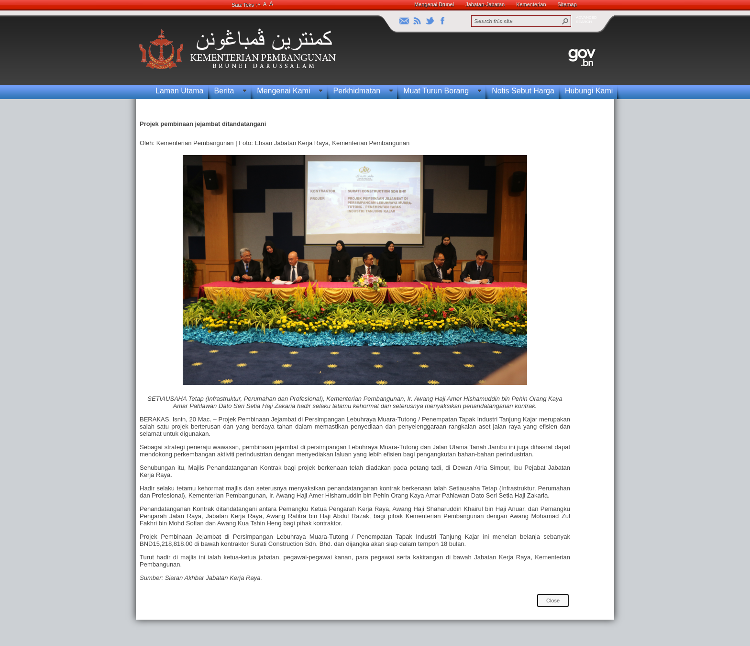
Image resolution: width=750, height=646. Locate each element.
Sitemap (567, 4)
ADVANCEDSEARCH (586, 19)
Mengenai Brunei (434, 4)
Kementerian (531, 4)
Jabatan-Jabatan (485, 4)
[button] (565, 21)
